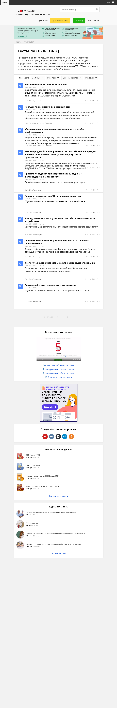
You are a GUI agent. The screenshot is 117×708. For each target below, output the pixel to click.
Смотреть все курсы (58, 553)
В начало (47, 317)
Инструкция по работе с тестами (59, 373)
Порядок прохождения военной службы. (48, 106)
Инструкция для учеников (59, 377)
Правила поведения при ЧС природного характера (53, 196)
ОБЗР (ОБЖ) (29, 42)
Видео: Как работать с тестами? (59, 365)
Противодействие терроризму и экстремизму (50, 285)
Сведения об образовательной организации (32, 14)
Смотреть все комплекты (58, 496)
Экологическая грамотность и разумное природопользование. (60, 262)
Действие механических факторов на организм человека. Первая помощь (57, 242)
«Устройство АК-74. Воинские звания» (46, 84)
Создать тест (60, 20)
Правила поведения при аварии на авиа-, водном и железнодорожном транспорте (53, 175)
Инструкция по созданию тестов (59, 369)
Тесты (18, 42)
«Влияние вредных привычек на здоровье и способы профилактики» (54, 131)
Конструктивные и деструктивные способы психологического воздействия (60, 220)
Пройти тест (43, 20)
